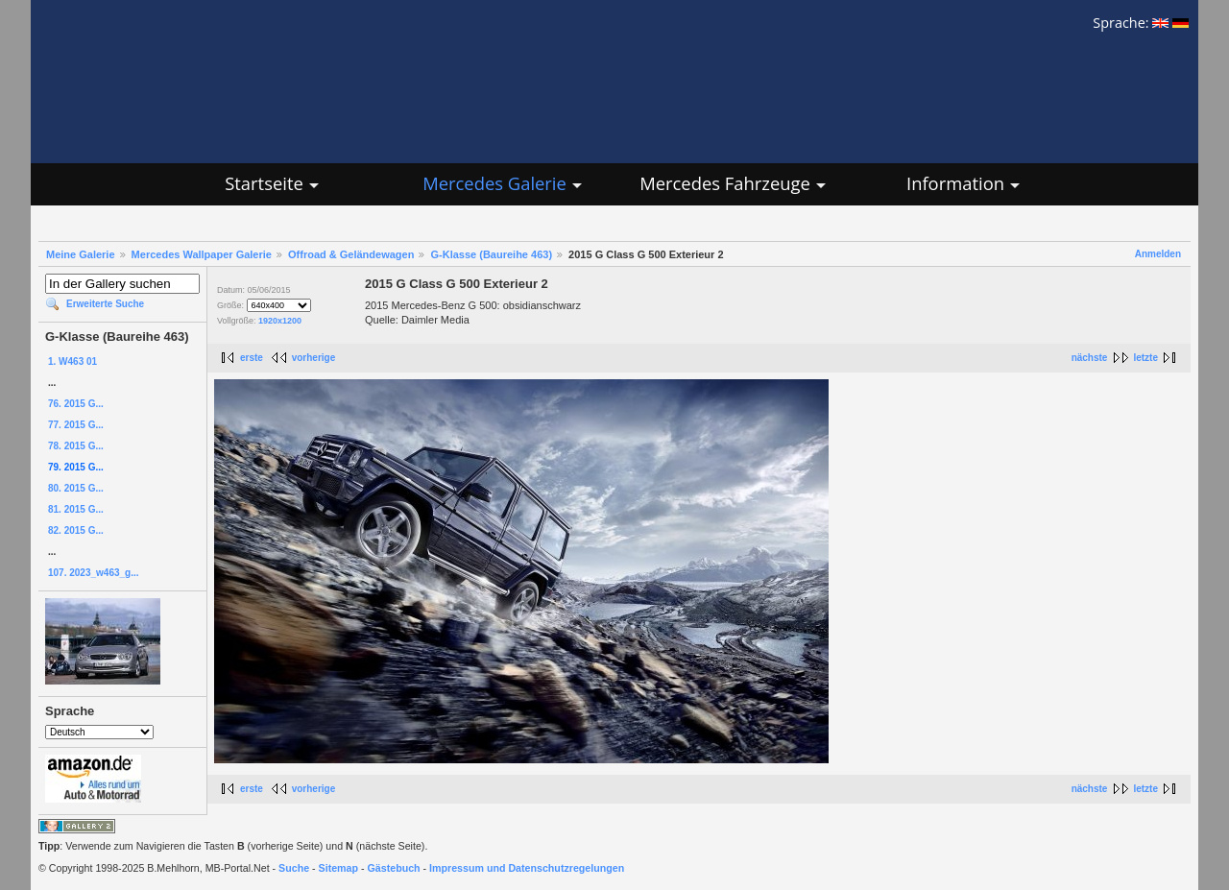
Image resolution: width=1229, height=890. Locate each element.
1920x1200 (279, 320)
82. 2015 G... (76, 530)
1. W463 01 (72, 361)
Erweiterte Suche (105, 304)
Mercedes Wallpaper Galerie (202, 254)
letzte (1145, 357)
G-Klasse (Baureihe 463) (491, 254)
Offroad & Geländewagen (351, 254)
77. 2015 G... (76, 425)
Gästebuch (394, 868)
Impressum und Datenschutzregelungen (526, 868)
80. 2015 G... (76, 488)
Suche (293, 868)
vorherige (314, 357)
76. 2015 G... (76, 403)
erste (251, 357)
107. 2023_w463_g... (93, 572)
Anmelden (1158, 254)
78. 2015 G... (76, 446)
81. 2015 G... (76, 509)
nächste (1090, 357)
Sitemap (338, 868)
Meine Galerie (80, 254)
